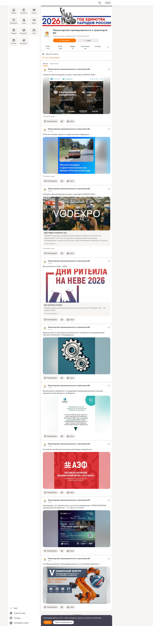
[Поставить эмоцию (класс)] (70, 121)
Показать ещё (49, 116)
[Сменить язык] (24, 613)
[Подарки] (14, 31)
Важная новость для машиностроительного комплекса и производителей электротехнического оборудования (73, 333)
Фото (60, 46)
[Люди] (24, 21)
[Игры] (34, 31)
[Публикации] (14, 21)
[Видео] (34, 21)
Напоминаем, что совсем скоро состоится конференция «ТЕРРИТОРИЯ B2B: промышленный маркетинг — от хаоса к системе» (74, 506)
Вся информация (53, 57)
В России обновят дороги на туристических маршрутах (66, 134)
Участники (85, 46)
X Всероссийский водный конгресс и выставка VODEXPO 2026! (69, 75)
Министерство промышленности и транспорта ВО (69, 69)
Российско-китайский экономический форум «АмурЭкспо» (67, 449)
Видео (72, 46)
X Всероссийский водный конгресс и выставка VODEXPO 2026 (69, 194)
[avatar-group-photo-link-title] (47, 33)
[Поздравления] (24, 31)
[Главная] (14, 11)
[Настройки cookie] (24, 622)
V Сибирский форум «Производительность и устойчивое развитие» (71, 564)
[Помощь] (14, 41)
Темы (47, 46)
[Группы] (34, 11)
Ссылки (98, 46)
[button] (45, 63)
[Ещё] (24, 608)
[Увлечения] (24, 11)
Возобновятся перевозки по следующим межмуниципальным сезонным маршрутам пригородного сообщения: (73, 392)
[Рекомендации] (24, 41)
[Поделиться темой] (62, 121)
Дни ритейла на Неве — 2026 (55, 266)
